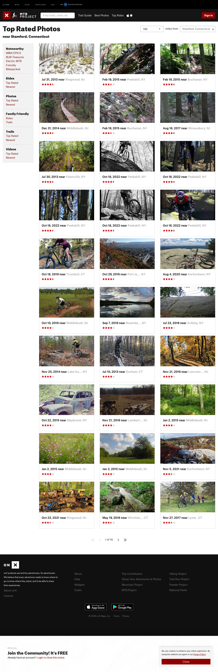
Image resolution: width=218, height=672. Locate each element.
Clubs (78, 589)
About (78, 573)
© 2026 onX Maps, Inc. (100, 615)
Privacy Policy (199, 654)
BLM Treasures (15, 57)
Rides (9, 118)
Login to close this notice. (51, 657)
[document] (186, 656)
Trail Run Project (179, 578)
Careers (8, 595)
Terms (116, 615)
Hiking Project (177, 573)
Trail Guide (85, 15)
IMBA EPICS (13, 52)
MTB (17, 4)
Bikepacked (13, 69)
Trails (9, 122)
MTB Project (129, 589)
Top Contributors (132, 573)
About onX (10, 590)
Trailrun (40, 4)
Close (186, 661)
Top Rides (118, 15)
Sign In (208, 15)
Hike (27, 4)
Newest (10, 86)
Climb (6, 4)
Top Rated (12, 82)
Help (77, 578)
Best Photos (101, 15)
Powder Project (178, 584)
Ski (53, 4)
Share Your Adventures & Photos (141, 578)
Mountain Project (132, 584)
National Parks (178, 589)
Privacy (125, 615)
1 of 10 (109, 539)
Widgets (79, 584)
